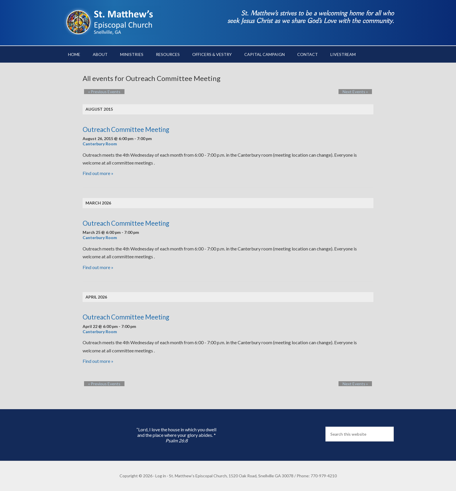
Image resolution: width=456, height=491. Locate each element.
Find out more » (98, 173)
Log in (160, 475)
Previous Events (100, 91)
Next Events (359, 91)
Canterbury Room (100, 143)
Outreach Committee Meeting (126, 129)
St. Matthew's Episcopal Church (111, 20)
